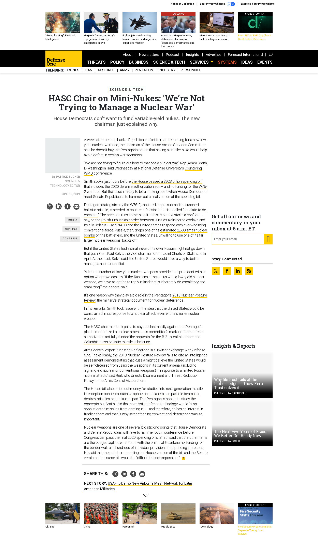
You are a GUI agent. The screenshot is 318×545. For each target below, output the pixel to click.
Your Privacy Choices (217, 4)
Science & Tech (169, 65)
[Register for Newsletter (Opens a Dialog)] (268, 242)
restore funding (172, 143)
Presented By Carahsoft (230, 396)
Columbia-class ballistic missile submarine (117, 345)
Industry (166, 73)
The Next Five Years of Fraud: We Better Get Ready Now (240, 436)
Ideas (247, 65)
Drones (72, 73)
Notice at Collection (182, 3)
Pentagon (144, 73)
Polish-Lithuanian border (120, 223)
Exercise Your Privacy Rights (258, 3)
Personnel (190, 73)
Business (138, 65)
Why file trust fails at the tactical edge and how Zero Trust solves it (238, 386)
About (127, 57)
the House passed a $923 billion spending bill (167, 184)
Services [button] (200, 65)
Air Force (106, 73)
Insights (192, 57)
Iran (88, 73)
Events (265, 65)
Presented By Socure (227, 444)
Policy (117, 65)
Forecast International (245, 57)
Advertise (213, 57)
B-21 (166, 340)
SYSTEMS (227, 65)
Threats (96, 65)
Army (125, 73)
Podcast (172, 57)
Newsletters (149, 57)
